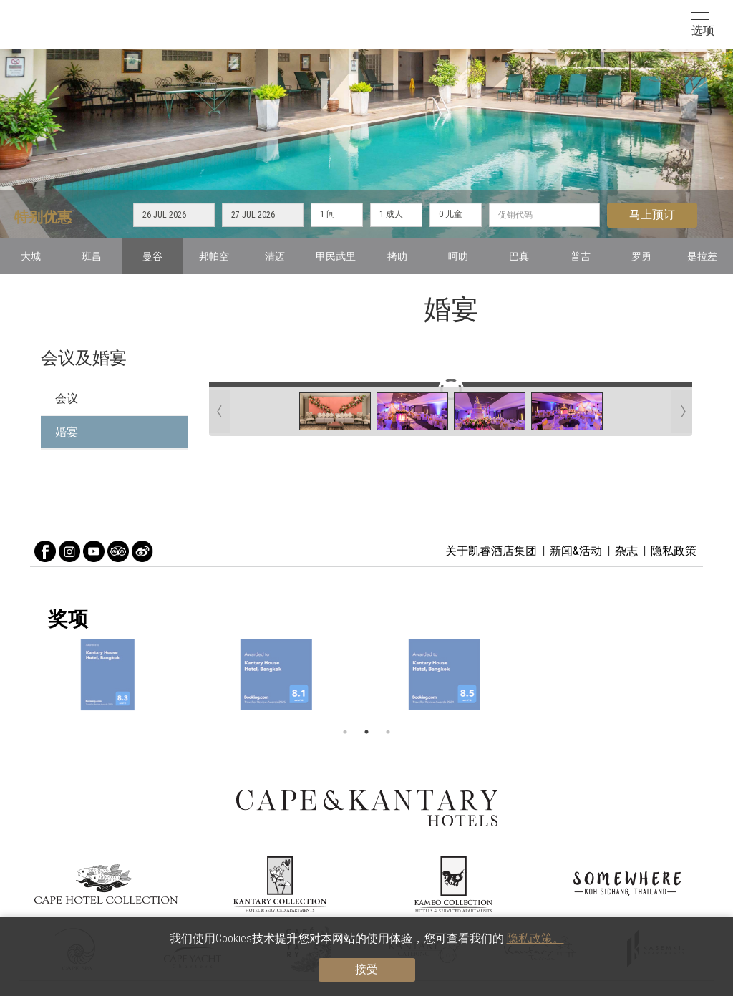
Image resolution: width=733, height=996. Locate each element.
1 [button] (345, 732)
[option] (366, 674)
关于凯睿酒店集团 (491, 551)
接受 (366, 969)
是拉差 (702, 256)
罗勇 (641, 256)
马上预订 (652, 214)
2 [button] (366, 732)
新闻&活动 (576, 551)
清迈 (275, 256)
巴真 (519, 256)
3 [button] (388, 732)
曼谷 (152, 256)
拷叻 (397, 256)
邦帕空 (214, 256)
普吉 (581, 256)
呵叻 (458, 256)
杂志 (626, 551)
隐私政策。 (535, 938)
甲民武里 (336, 256)
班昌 (92, 256)
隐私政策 (673, 551)
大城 (31, 256)
